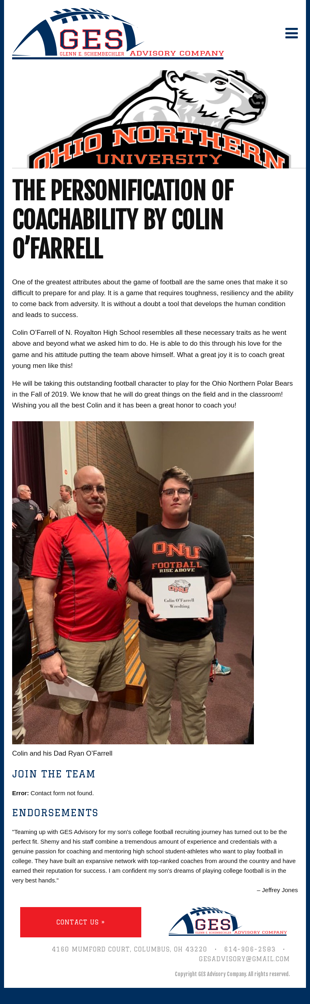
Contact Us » (81, 922)
